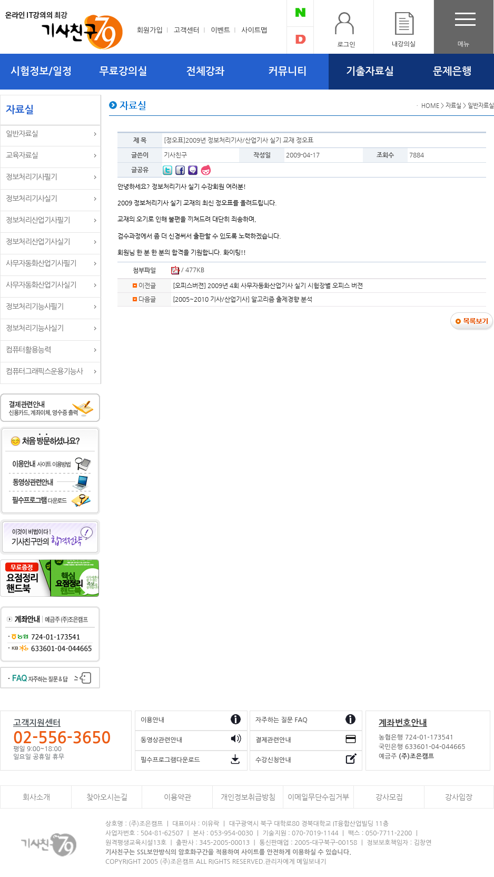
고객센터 (187, 30)
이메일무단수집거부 (318, 797)
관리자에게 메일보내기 (295, 862)
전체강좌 (205, 71)
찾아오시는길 (106, 797)
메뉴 (464, 44)
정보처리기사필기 (31, 177)
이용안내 (152, 720)
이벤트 (220, 30)
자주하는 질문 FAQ (281, 720)
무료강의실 (123, 71)
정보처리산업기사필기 (38, 220)
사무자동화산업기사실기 (41, 285)
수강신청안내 (273, 760)
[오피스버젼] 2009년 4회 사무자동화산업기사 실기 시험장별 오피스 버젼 (268, 285)
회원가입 (150, 30)
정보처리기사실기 (31, 198)
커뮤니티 (288, 71)
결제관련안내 (273, 740)
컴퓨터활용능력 (28, 349)
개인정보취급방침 (248, 797)
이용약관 (177, 797)
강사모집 (389, 797)
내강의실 (404, 44)
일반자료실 (22, 133)
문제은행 (452, 71)
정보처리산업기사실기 (38, 241)
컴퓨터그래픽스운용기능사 (44, 371)
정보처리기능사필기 (34, 306)
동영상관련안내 (161, 740)
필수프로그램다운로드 (170, 760)
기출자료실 (370, 71)
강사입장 (458, 797)
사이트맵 (254, 30)
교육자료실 (22, 155)
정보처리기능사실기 (34, 328)
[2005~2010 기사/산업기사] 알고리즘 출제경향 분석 (242, 299)
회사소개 (36, 797)
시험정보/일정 (41, 71)
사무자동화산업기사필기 (41, 263)
